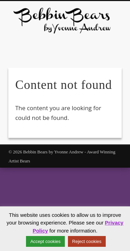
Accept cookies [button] (45, 241)
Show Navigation (105, 62)
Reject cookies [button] (87, 241)
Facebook (60, 45)
